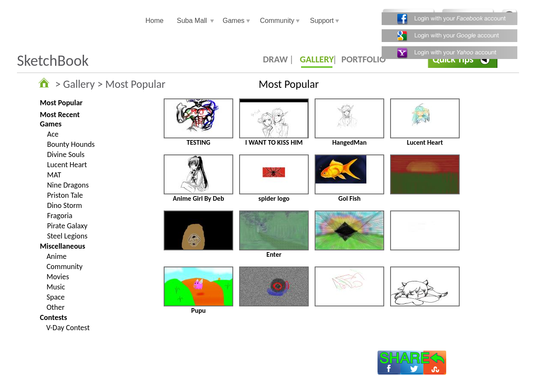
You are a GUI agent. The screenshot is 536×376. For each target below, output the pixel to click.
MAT (54, 175)
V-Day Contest (67, 327)
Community (277, 20)
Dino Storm (64, 205)
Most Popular (61, 102)
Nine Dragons (68, 185)
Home (154, 20)
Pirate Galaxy (67, 225)
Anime (57, 256)
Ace (53, 134)
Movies (58, 276)
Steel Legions (67, 236)
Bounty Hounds (71, 144)
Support (322, 20)
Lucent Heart (67, 164)
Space (56, 297)
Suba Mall (192, 20)
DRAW (275, 59)
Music (56, 287)
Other (56, 307)
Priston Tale (65, 195)
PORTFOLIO (363, 59)
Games (234, 20)
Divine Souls (65, 154)
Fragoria (60, 215)
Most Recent (60, 114)
